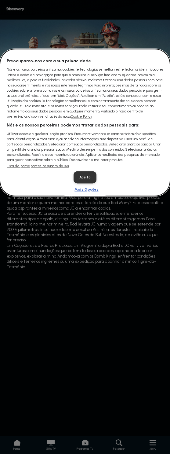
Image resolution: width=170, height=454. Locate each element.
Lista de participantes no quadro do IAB (38, 166)
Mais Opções (86, 190)
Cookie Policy (81, 116)
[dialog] (85, 122)
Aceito (85, 177)
